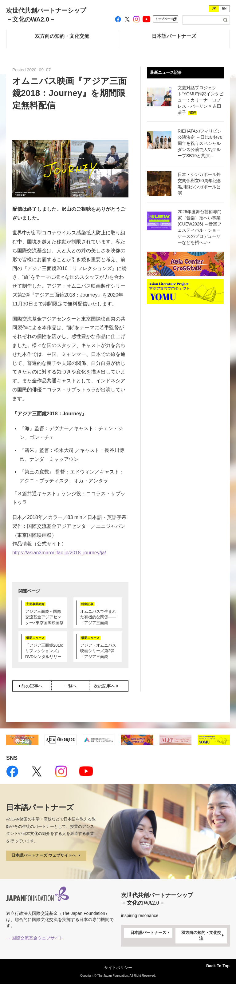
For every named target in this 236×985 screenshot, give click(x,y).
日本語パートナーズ (150, 934)
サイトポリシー (118, 968)
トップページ (165, 19)
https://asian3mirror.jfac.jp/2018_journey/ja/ (59, 552)
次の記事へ (111, 686)
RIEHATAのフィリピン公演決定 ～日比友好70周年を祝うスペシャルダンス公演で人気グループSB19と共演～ (200, 143)
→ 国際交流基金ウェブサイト (34, 938)
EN (224, 8)
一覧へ (70, 686)
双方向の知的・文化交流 (203, 936)
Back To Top (214, 964)
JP (214, 8)
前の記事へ (30, 686)
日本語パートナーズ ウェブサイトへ (49, 856)
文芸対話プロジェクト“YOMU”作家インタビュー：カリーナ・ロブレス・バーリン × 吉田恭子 (200, 100)
